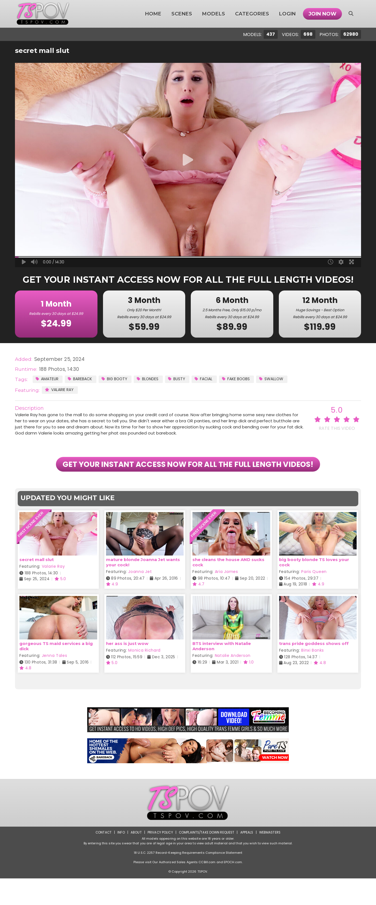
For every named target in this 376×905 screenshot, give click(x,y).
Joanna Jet (140, 598)
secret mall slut (36, 586)
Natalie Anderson (233, 682)
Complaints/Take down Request (206, 859)
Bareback (83, 379)
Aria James (226, 598)
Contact (101, 859)
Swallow (286, 379)
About (134, 859)
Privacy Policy (159, 859)
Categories (252, 14)
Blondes (155, 379)
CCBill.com (207, 888)
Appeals (247, 859)
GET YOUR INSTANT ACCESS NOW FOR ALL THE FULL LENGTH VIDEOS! (188, 478)
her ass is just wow (127, 670)
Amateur (48, 379)
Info (119, 859)
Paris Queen (314, 598)
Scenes (181, 14)
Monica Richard (144, 677)
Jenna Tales (54, 682)
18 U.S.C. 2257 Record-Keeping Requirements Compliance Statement (188, 879)
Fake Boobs (248, 379)
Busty (186, 379)
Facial (214, 379)
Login (287, 14)
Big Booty (119, 379)
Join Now (322, 14)
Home (153, 14)
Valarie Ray (60, 390)
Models (213, 14)
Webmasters (271, 859)
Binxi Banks (312, 677)
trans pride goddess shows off (314, 670)
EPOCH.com (233, 888)
